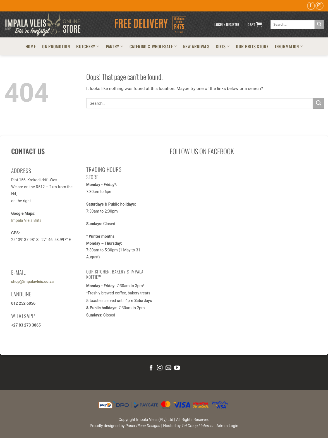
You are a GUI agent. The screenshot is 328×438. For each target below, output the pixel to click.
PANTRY (114, 46)
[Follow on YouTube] (176, 368)
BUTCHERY (87, 46)
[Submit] (319, 24)
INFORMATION (289, 46)
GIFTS (222, 46)
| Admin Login (226, 425)
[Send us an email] (168, 368)
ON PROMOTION (56, 46)
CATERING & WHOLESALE (153, 46)
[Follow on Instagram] (319, 6)
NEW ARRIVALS (196, 46)
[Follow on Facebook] (311, 6)
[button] (226, 25)
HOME (30, 46)
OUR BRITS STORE (252, 46)
